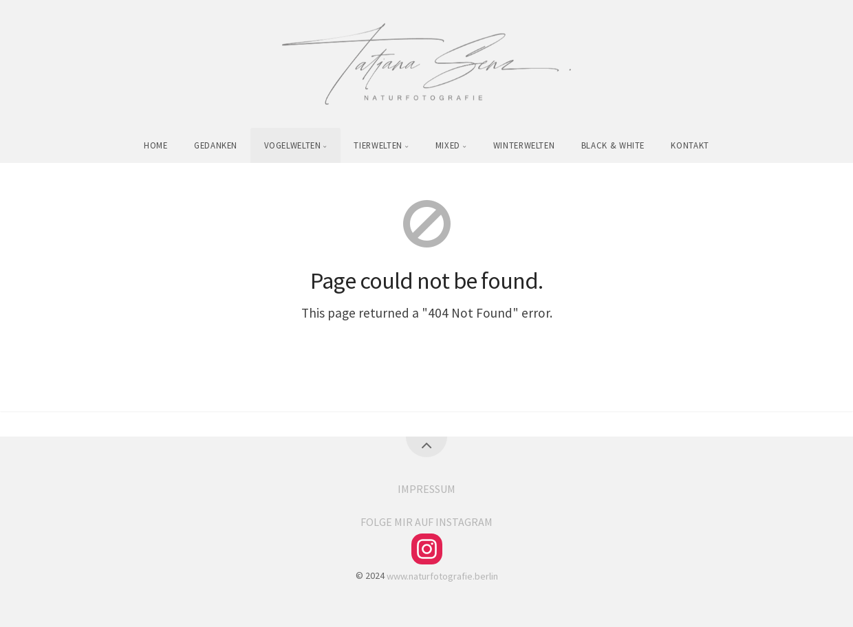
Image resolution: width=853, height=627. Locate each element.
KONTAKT (690, 145)
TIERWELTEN (378, 145)
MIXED (447, 145)
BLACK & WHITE (613, 145)
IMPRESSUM (426, 489)
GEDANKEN (215, 145)
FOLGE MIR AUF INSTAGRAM (426, 522)
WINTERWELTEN (524, 145)
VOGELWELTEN (292, 145)
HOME (156, 145)
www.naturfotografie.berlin (442, 575)
